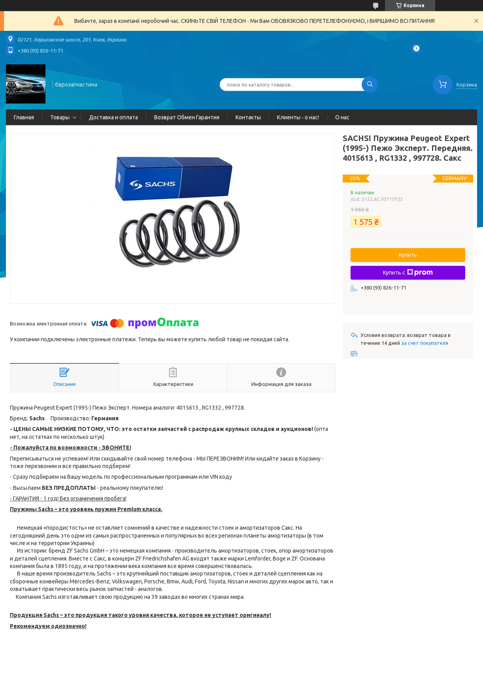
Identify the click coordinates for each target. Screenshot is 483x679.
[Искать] (370, 84)
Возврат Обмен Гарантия (186, 117)
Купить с (408, 272)
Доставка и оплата (113, 117)
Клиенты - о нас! (298, 117)
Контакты (248, 117)
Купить (408, 255)
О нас (342, 117)
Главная (24, 117)
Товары (60, 117)
